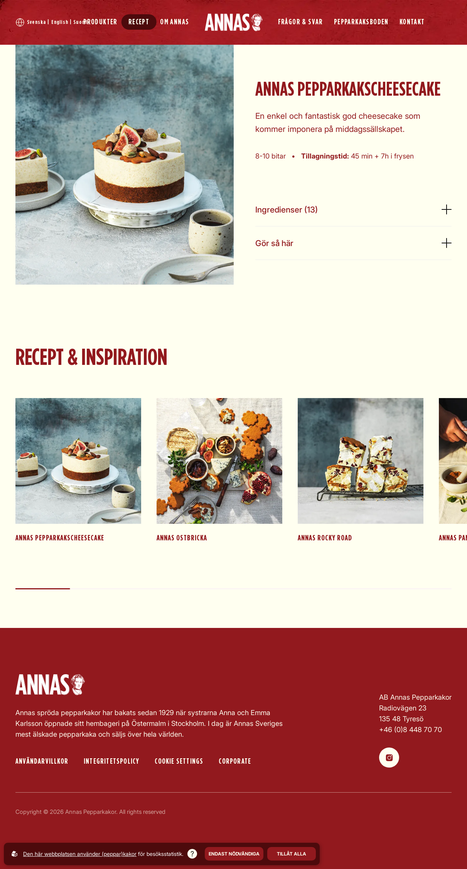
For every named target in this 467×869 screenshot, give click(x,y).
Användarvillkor (41, 761)
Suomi (80, 22)
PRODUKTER (100, 22)
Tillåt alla (291, 854)
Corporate (235, 761)
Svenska (36, 22)
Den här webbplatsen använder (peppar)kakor (80, 853)
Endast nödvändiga (234, 854)
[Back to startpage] (234, 22)
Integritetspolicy (111, 761)
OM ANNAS (174, 22)
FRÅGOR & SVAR (300, 22)
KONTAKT (412, 22)
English (59, 22)
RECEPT (138, 22)
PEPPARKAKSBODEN (361, 22)
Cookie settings (179, 761)
